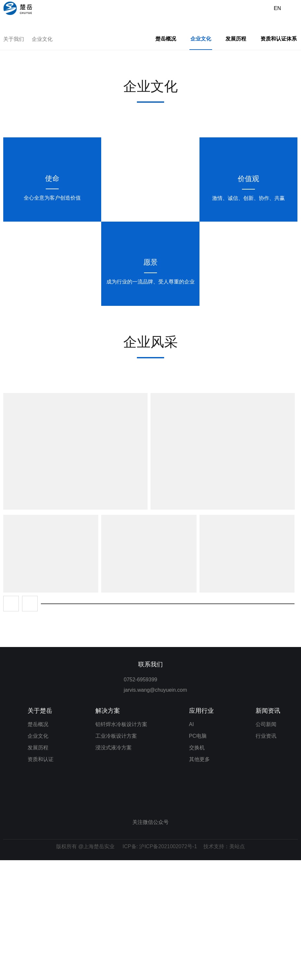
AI (191, 823)
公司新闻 (266, 823)
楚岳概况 (165, 137)
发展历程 (235, 137)
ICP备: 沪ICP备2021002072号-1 (160, 945)
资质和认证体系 (278, 137)
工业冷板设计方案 (116, 835)
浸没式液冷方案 (113, 846)
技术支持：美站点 (224, 945)
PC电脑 (198, 835)
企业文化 (42, 138)
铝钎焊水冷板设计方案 (121, 823)
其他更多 (199, 858)
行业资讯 (266, 835)
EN (277, 8)
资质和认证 (41, 858)
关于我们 (13, 138)
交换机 (197, 846)
